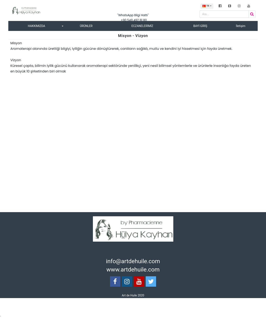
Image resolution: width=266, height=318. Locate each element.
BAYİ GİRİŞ (200, 26)
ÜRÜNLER (86, 26)
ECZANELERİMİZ (142, 26)
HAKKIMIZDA (36, 26)
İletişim (240, 26)
